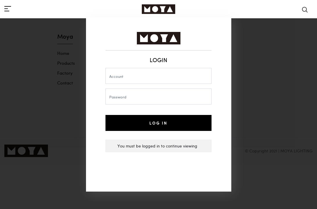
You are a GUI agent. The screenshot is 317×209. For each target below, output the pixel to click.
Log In (158, 123)
